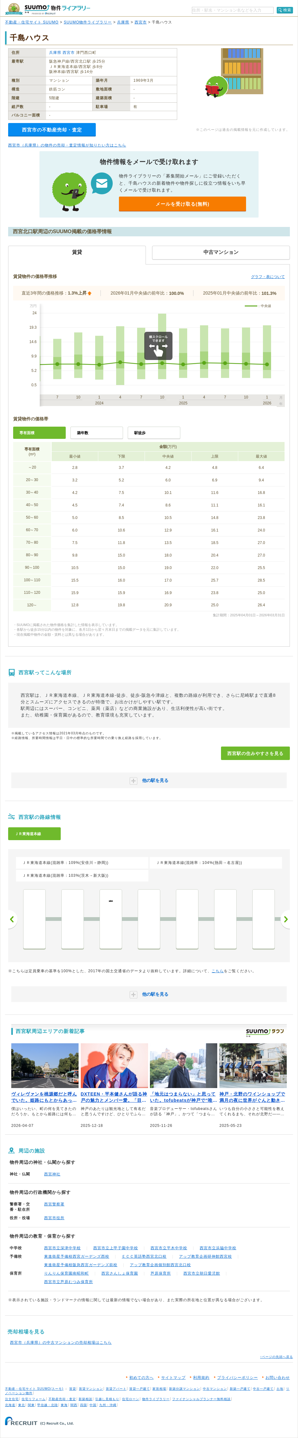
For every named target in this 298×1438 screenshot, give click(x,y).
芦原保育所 (161, 1273)
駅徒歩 (140, 433)
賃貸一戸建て (139, 1388)
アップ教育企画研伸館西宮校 (205, 1256)
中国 (93, 1405)
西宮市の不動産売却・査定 (52, 129)
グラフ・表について (268, 277)
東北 (21, 1405)
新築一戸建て (240, 1388)
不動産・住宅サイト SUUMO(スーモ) (34, 1388)
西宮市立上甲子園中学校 (115, 1248)
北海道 (10, 1405)
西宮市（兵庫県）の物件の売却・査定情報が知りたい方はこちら (67, 145)
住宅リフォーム (34, 1399)
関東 (31, 1405)
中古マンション (215, 1388)
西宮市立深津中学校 (62, 1248)
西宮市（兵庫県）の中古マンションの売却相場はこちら (61, 1342)
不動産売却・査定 (62, 1399)
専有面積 (26, 433)
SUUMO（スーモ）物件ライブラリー (47, 9)
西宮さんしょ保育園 (119, 1273)
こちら (218, 971)
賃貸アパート (116, 1388)
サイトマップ (173, 1377)
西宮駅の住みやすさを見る (255, 753)
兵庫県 (123, 22)
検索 (287, 10)
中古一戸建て (263, 1388)
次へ (285, 919)
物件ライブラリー (156, 1399)
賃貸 (72, 1388)
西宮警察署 (54, 1204)
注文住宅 (12, 1399)
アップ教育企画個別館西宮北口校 (160, 1265)
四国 (83, 1405)
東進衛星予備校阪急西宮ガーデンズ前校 (80, 1265)
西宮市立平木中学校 (169, 1248)
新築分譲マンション (184, 1388)
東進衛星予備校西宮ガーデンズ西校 (76, 1256)
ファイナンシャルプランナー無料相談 (201, 1399)
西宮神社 (52, 1174)
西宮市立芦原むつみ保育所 (68, 1282)
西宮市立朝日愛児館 (201, 1273)
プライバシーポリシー (237, 1377)
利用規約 (201, 1377)
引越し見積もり (107, 1399)
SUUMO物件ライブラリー (88, 22)
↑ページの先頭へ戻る (276, 1356)
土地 (279, 1388)
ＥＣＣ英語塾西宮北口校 (144, 1256)
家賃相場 (159, 1388)
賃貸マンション (91, 1388)
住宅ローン (130, 1399)
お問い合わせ (277, 1377)
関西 (73, 1405)
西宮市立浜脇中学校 (218, 1248)
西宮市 (141, 22)
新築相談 (85, 1399)
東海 (64, 1405)
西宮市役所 (54, 1218)
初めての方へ (141, 1377)
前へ (13, 919)
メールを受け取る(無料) (182, 204)
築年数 (82, 433)
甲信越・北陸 (47, 1405)
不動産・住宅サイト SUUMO (32, 22)
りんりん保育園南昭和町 (66, 1273)
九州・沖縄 (107, 1405)
